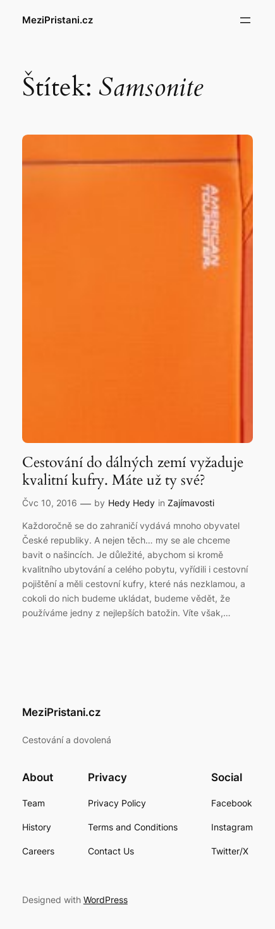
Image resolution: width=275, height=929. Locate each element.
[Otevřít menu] (245, 20)
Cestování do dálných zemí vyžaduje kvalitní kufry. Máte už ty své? (132, 471)
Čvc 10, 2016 (49, 502)
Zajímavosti (191, 502)
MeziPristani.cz (57, 20)
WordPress (105, 899)
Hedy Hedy (131, 502)
